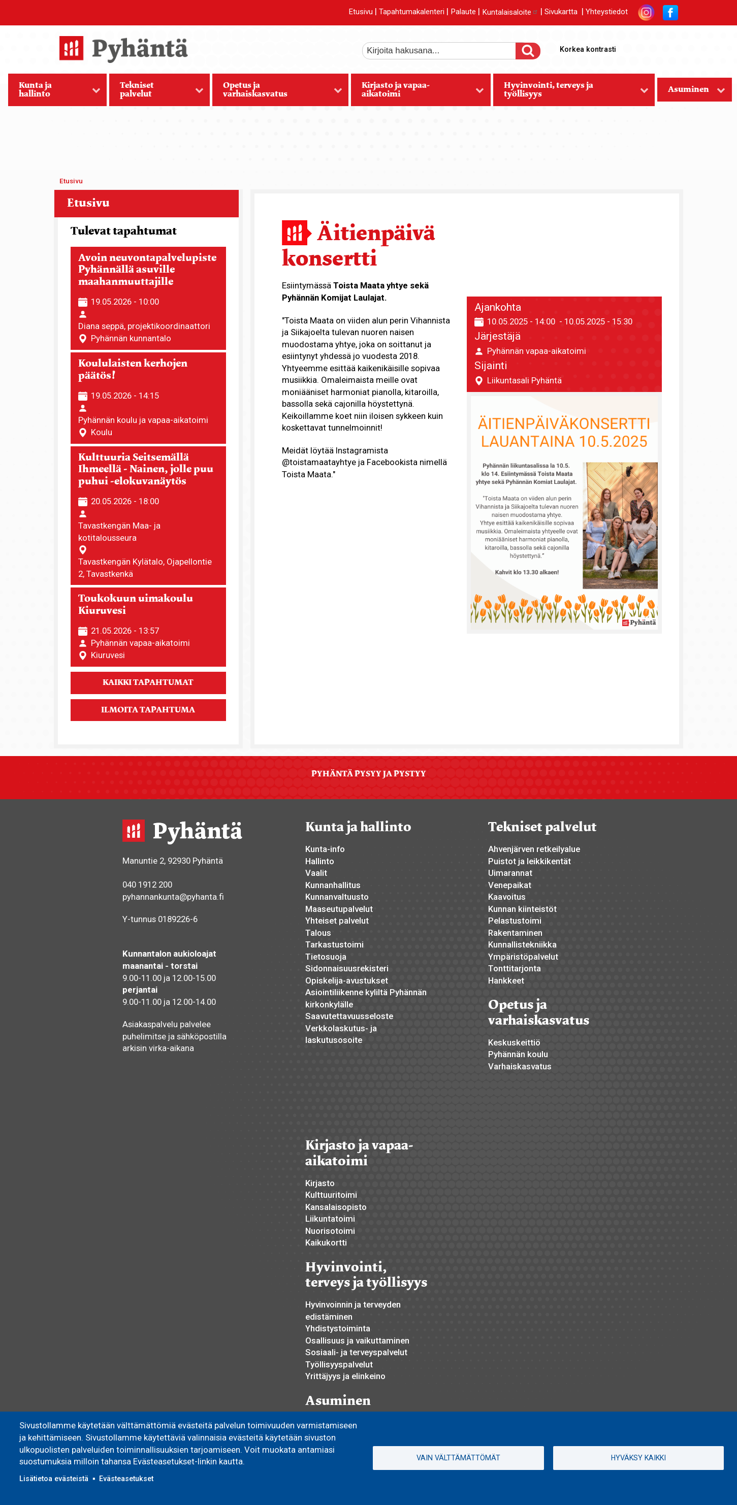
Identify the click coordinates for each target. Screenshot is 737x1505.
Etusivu (360, 12)
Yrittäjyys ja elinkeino (345, 1376)
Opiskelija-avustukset (346, 980)
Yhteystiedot (607, 12)
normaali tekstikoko (651, 47)
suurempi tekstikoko (634, 47)
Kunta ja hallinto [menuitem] (54, 93)
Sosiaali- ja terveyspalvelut (356, 1352)
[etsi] (446, 50)
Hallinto (319, 861)
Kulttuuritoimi (331, 1195)
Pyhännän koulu (518, 1054)
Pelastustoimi (514, 920)
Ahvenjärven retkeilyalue (534, 849)
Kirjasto (320, 1183)
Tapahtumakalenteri (411, 12)
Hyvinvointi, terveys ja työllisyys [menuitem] (571, 93)
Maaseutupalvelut (339, 909)
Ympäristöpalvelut (523, 957)
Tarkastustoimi (334, 944)
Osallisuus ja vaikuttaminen (357, 1340)
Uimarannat (510, 873)
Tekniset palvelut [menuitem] (156, 93)
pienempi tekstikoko (669, 47)
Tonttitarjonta (514, 968)
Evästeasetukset (126, 1479)
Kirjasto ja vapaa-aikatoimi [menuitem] (417, 93)
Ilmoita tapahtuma (148, 709)
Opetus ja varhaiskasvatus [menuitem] (277, 93)
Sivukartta (561, 12)
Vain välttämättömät (458, 1458)
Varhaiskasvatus (520, 1066)
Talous (318, 933)
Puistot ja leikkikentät (529, 861)
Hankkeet (506, 980)
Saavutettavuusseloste (349, 1016)
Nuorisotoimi (330, 1231)
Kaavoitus (507, 897)
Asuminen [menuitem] (691, 93)
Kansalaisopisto (336, 1207)
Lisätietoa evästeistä (53, 1479)
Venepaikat (509, 885)
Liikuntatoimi (330, 1219)
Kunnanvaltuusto (337, 897)
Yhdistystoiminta (337, 1328)
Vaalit (316, 873)
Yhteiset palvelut (337, 920)
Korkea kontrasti (588, 49)
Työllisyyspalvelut (339, 1364)
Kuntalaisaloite (510, 12)
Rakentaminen (515, 933)
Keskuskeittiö (514, 1042)
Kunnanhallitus (333, 885)
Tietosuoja (325, 957)
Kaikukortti (326, 1242)
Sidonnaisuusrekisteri (347, 968)
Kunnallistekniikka (522, 944)
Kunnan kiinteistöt (522, 909)
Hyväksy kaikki (638, 1458)
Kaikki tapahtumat (148, 682)
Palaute (463, 12)
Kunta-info (325, 849)
